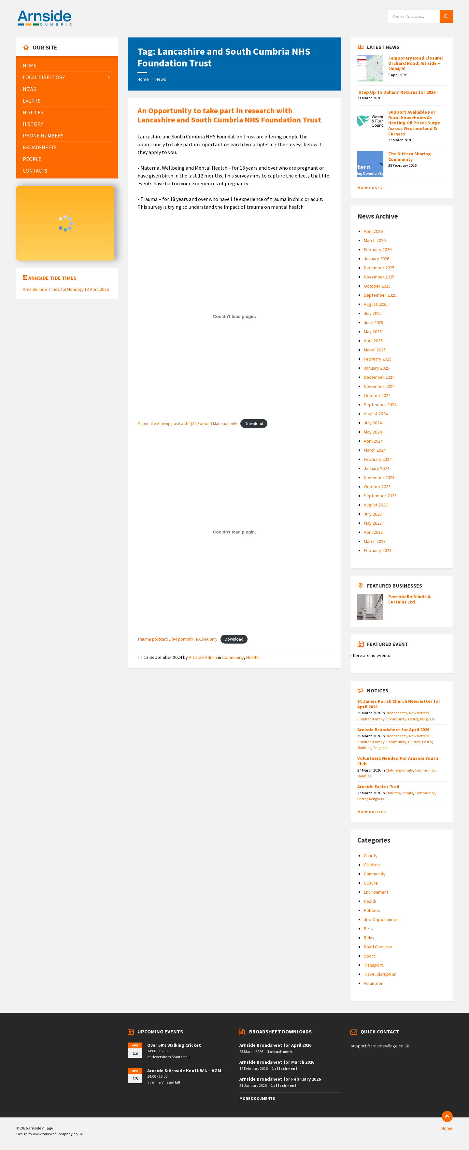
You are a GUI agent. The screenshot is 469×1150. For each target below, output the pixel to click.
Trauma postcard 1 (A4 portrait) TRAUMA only (177, 639)
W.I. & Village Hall (165, 1082)
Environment (376, 892)
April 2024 (373, 441)
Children (372, 865)
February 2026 (377, 249)
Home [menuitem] (447, 1128)
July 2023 (373, 514)
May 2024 (373, 432)
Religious (427, 719)
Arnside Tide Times (52, 278)
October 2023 (377, 487)
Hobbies (364, 747)
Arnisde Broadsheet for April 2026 (393, 729)
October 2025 (377, 286)
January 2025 (376, 368)
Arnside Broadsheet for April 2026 (275, 1045)
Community (233, 657)
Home (143, 79)
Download (254, 423)
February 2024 (377, 459)
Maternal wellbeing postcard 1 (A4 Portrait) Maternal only (187, 423)
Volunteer (373, 983)
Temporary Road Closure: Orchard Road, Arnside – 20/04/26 (415, 63)
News (160, 79)
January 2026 (376, 259)
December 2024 (379, 377)
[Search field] (420, 16)
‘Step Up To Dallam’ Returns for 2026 (396, 92)
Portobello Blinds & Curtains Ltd (409, 599)
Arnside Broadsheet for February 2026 (280, 1079)
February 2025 (377, 359)
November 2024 (379, 386)
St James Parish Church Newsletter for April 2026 (398, 704)
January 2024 (376, 468)
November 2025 (379, 277)
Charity (370, 856)
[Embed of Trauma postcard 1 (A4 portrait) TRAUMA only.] (234, 532)
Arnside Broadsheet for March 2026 (276, 1062)
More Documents (257, 1098)
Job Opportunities (382, 919)
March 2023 (375, 541)
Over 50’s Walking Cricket (174, 1045)
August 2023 (376, 505)
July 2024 (373, 423)
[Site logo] (44, 24)
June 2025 (373, 322)
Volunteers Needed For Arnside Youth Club (397, 761)
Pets (368, 928)
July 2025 (373, 313)
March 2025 (375, 350)
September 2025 (380, 295)
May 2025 (373, 331)
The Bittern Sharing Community (409, 156)
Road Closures (378, 947)
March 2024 (375, 450)
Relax (369, 938)
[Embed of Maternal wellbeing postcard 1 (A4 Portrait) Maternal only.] (234, 316)
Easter (413, 719)
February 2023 (377, 550)
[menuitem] (67, 65)
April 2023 (373, 532)
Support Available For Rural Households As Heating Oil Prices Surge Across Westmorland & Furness (414, 123)
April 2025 (373, 341)
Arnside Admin (203, 657)
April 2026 (373, 231)
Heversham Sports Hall (170, 1056)
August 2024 (376, 414)
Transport (373, 965)
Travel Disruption (380, 974)
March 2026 (375, 240)
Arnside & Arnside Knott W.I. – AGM (184, 1070)
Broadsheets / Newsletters (407, 712)
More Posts (369, 187)
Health (252, 657)
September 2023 (380, 496)
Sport (369, 956)
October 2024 (377, 395)
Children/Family (371, 719)
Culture (414, 741)
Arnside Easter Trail (378, 786)
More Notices (371, 811)
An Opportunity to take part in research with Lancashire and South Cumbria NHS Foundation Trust (229, 115)
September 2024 (380, 404)
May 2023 (373, 523)
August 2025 (376, 304)
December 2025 (379, 268)
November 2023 (379, 477)
